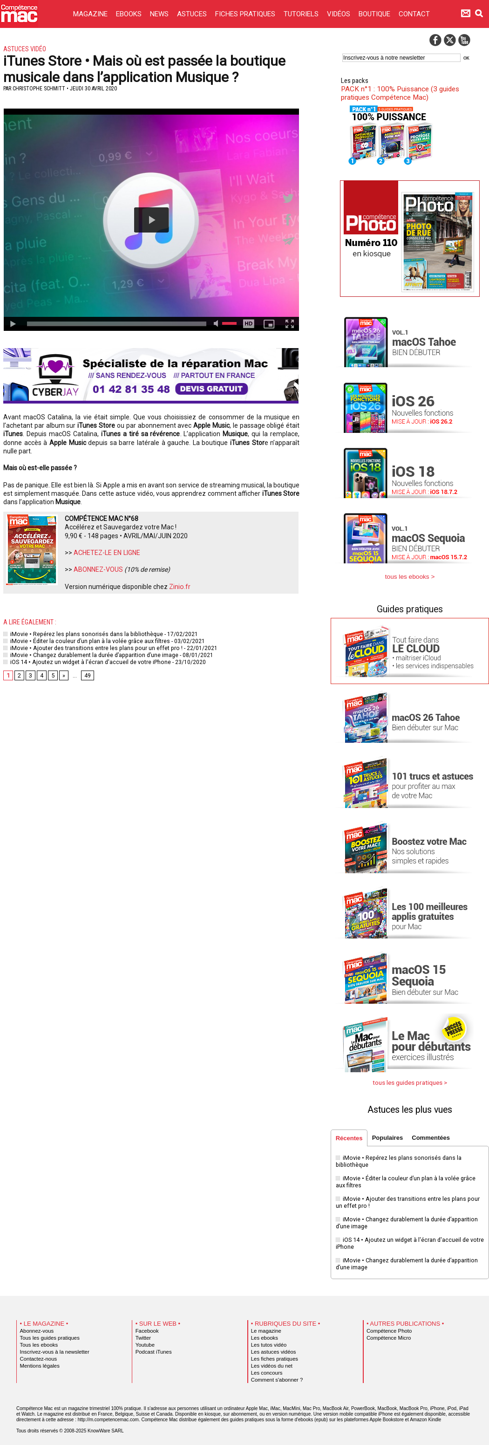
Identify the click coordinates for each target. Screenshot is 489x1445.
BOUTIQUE (375, 14)
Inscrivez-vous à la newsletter (52, 1346)
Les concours (265, 1367)
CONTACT (414, 14)
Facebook (146, 1326)
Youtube (145, 1339)
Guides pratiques (409, 609)
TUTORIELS (302, 14)
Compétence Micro (387, 1332)
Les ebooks (264, 1332)
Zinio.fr (179, 586)
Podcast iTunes (153, 1346)
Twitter (143, 1332)
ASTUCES (193, 14)
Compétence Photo (388, 1326)
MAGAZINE (91, 14)
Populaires (388, 1137)
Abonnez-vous (36, 1326)
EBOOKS (129, 14)
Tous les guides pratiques (48, 1332)
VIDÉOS (339, 14)
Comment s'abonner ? (275, 1374)
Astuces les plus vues (410, 1109)
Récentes (349, 1137)
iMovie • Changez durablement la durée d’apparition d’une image (89, 653)
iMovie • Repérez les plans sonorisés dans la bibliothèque (80, 633)
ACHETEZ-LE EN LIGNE (106, 552)
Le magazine (265, 1326)
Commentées (433, 1137)
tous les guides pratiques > (410, 1082)
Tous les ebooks (37, 1339)
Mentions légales (38, 1360)
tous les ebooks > (410, 576)
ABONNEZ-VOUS (98, 569)
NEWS (160, 14)
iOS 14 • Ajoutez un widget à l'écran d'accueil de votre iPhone (86, 660)
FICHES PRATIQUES (246, 14)
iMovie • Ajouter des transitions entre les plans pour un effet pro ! (90, 647)
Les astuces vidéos (272, 1346)
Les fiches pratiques (273, 1353)
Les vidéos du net (270, 1360)
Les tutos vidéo (268, 1339)
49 (87, 673)
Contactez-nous (37, 1353)
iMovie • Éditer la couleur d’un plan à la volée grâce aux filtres (85, 640)
